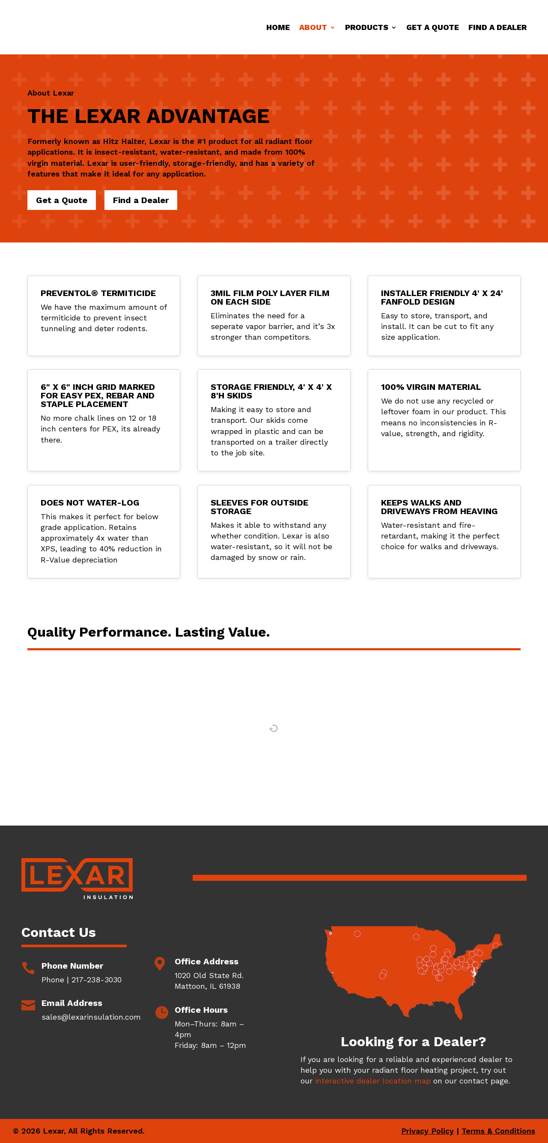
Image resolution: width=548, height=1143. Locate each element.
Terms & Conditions (498, 1130)
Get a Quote (432, 27)
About (313, 27)
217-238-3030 (96, 979)
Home (278, 27)
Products (366, 27)
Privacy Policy (427, 1130)
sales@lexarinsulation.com (91, 1016)
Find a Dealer (497, 27)
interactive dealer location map (373, 1080)
